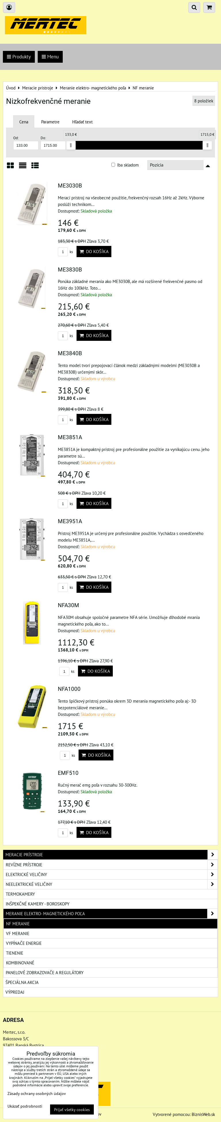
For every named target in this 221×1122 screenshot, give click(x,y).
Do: (53, 142)
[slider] (71, 145)
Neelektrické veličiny (112, 884)
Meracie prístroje (111, 854)
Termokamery (20, 894)
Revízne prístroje (112, 864)
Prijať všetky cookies (72, 1109)
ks (65, 251)
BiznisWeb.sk (203, 1114)
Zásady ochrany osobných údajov (36, 1093)
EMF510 (68, 773)
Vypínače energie (24, 943)
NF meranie (18, 923)
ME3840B (70, 353)
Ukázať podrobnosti (24, 1106)
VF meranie (17, 933)
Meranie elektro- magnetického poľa (112, 913)
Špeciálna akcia (22, 982)
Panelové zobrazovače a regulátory (44, 972)
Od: (26, 142)
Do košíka (93, 251)
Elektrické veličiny (112, 874)
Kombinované (20, 963)
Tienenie (14, 953)
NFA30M (68, 605)
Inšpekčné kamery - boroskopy (37, 904)
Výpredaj (14, 992)
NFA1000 (69, 689)
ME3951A (70, 521)
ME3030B (70, 185)
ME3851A (70, 437)
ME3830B (70, 269)
